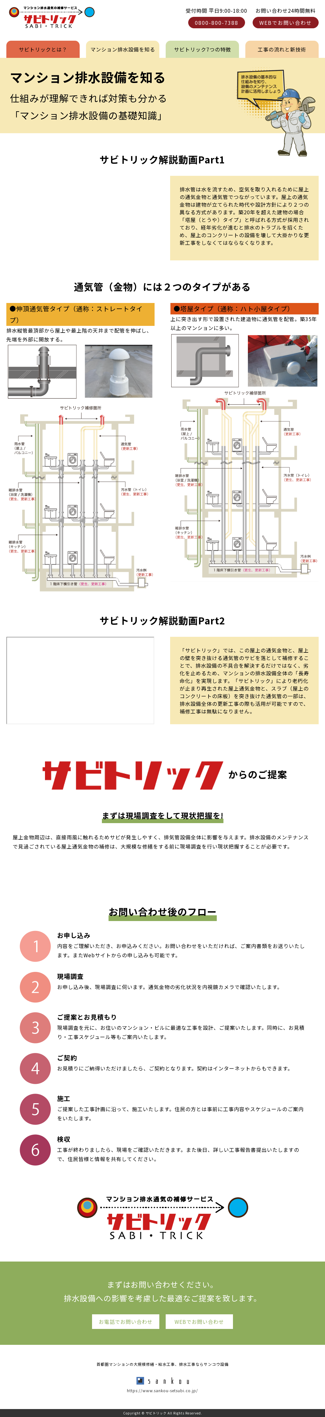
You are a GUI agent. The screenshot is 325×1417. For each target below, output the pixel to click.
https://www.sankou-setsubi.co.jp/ (162, 1390)
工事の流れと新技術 (282, 49)
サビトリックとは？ (43, 49)
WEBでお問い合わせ (285, 22)
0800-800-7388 (216, 22)
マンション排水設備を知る (122, 49)
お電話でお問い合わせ (126, 1321)
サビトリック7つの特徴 (202, 49)
